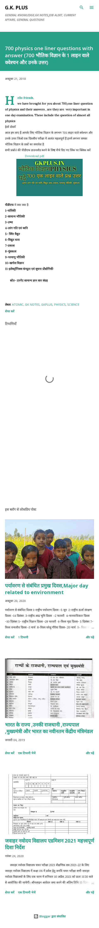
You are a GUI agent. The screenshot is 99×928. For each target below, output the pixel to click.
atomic (17, 304)
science (73, 304)
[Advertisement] (49, 465)
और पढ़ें (90, 637)
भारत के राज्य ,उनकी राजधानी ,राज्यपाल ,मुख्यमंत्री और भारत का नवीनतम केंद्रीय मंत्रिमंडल (49, 728)
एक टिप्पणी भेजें (26, 753)
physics (60, 304)
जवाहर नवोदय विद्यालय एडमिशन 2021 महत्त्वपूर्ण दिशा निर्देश (49, 844)
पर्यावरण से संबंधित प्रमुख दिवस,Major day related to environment (46, 589)
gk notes (32, 304)
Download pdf (34, 156)
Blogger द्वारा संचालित (50, 916)
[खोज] (81, 7)
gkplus (46, 304)
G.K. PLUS (16, 7)
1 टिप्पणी (23, 637)
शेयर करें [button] (9, 311)
